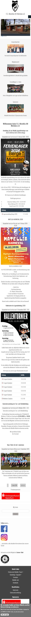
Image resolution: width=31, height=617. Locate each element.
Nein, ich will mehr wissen (17, 611)
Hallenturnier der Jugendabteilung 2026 (15, 305)
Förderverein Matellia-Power (15, 572)
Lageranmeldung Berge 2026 (10, 214)
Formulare (15, 577)
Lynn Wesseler (14, 223)
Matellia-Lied (15, 580)
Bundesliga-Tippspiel (15, 575)
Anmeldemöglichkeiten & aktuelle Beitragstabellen (15, 75)
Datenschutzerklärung (15, 592)
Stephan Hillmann (14, 449)
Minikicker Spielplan (7, 399)
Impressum (15, 590)
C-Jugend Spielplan (7, 383)
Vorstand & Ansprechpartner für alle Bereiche (15, 56)
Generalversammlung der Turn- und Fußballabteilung (15, 404)
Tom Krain (12, 137)
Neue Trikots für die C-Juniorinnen (15, 445)
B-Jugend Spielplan (7, 379)
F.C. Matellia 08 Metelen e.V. (15, 13)
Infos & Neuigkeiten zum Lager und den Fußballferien (15, 95)
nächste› (23, 485)
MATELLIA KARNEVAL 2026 (15, 219)
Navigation (29, 16)
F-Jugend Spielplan (7, 395)
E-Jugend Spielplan (7, 391)
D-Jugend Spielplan (7, 387)
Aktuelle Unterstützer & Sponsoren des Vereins (15, 115)
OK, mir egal (4, 614)
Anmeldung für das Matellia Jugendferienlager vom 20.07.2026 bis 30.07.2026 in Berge (15, 131)
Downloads (15, 583)
